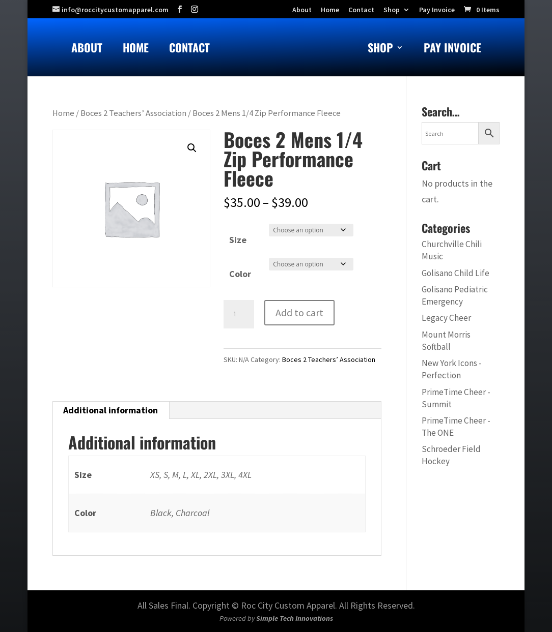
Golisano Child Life (455, 273)
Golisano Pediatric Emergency (455, 295)
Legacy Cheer (446, 317)
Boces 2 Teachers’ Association (133, 113)
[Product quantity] (239, 314)
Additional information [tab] (110, 410)
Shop (391, 10)
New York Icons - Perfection (452, 369)
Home (136, 49)
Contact (189, 49)
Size (237, 240)
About (86, 49)
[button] (192, 148)
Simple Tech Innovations (294, 618)
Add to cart (299, 312)
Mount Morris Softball (446, 340)
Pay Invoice (437, 10)
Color (240, 274)
